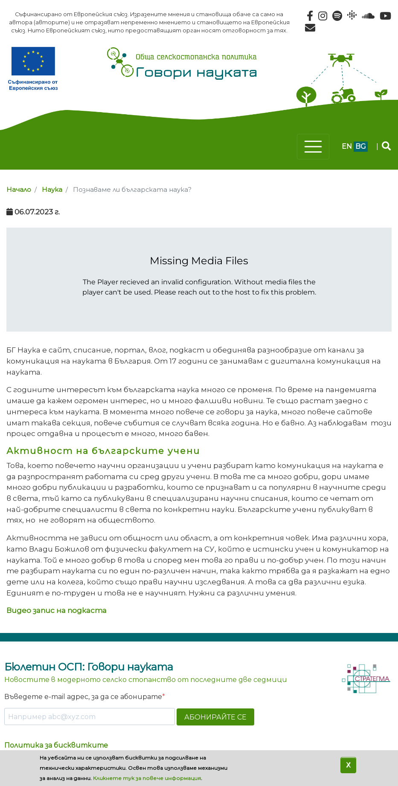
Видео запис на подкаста (56, 610)
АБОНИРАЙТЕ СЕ (215, 717)
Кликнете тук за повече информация (147, 778)
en (347, 146)
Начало (18, 190)
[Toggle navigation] (313, 146)
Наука (52, 190)
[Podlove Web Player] (199, 280)
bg (360, 146)
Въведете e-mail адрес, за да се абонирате (83, 697)
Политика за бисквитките (56, 745)
